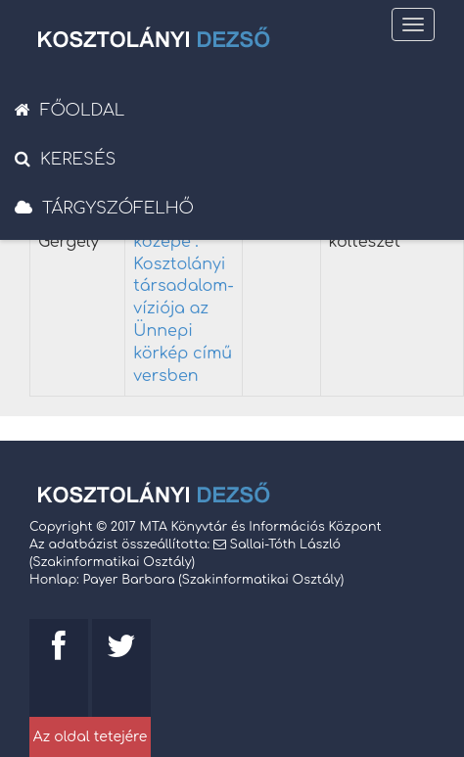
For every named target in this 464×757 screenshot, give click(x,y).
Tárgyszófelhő (104, 208)
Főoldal (69, 110)
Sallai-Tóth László (285, 544)
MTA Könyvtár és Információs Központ (260, 527)
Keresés (65, 159)
